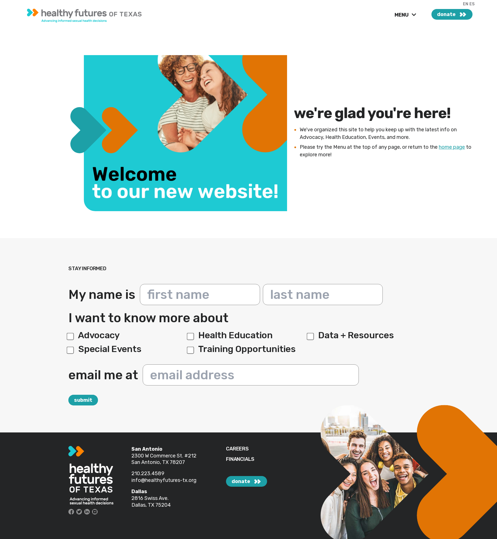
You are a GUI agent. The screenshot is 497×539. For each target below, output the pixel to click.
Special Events (105, 349)
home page (452, 147)
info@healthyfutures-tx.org (163, 480)
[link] (107, 14)
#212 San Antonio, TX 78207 (163, 459)
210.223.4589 (147, 473)
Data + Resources (351, 335)
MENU (402, 15)
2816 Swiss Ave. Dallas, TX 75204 (151, 501)
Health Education (231, 335)
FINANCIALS (240, 459)
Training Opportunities (242, 349)
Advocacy (94, 335)
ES (471, 4)
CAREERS (237, 449)
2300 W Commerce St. (157, 456)
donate (446, 14)
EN (465, 4)
